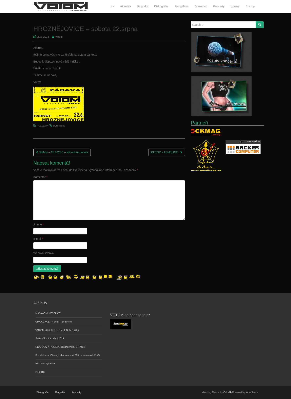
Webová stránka (43, 253)
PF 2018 (39, 372)
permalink (59, 125)
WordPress (252, 392)
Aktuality (43, 125)
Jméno (38, 224)
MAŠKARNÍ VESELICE (48, 313)
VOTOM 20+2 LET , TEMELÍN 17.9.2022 (57, 330)
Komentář (40, 177)
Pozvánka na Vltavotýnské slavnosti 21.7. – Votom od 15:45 (67, 355)
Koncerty (76, 392)
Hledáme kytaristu (45, 363)
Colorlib (227, 392)
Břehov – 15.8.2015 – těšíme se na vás (62, 152)
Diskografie (42, 392)
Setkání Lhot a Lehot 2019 (49, 338)
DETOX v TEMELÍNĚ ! (166, 152)
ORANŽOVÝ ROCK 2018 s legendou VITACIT (60, 347)
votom (59, 36)
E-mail (38, 238)
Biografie (60, 392)
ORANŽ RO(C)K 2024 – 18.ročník (53, 321)
